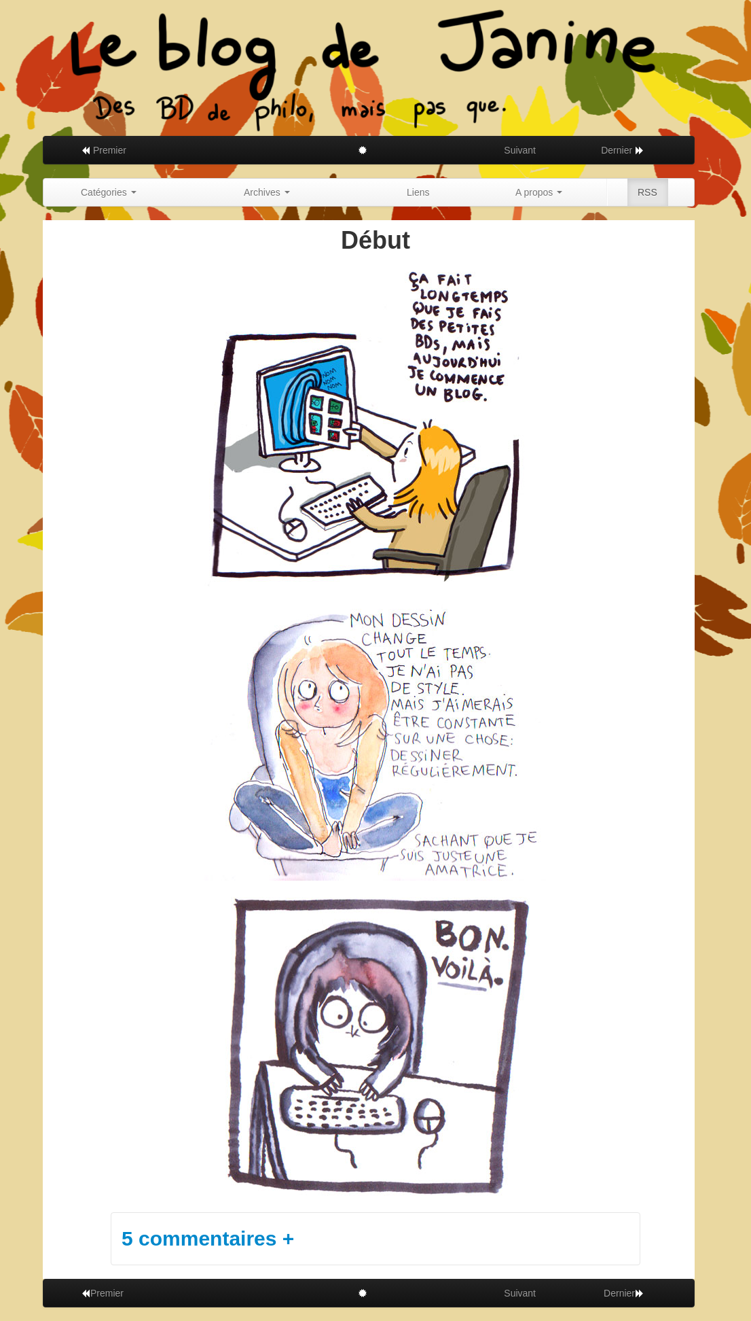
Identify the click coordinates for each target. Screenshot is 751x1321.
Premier (103, 150)
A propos (538, 192)
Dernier (622, 150)
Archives (267, 192)
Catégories (108, 192)
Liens (418, 192)
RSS (647, 192)
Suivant (520, 150)
